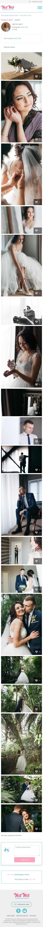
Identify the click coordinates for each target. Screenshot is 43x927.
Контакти (33, 916)
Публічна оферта (22, 916)
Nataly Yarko (24, 27)
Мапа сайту (11, 916)
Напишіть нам (37, 2)
